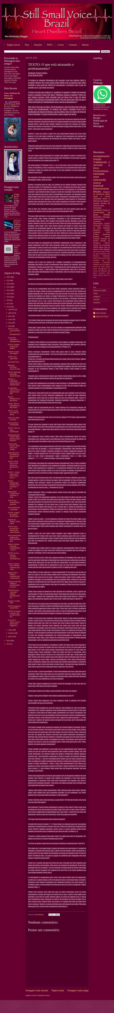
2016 (8, 307)
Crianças (96, 239)
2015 (8, 640)
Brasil (108, 273)
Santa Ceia (96, 251)
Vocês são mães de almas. (13, 418)
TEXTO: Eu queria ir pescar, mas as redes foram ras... (14, 614)
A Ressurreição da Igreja (101, 212)
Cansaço (106, 217)
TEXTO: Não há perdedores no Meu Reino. (14, 405)
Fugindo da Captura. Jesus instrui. (14, 521)
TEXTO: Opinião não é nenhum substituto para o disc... (14, 566)
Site (94, 287)
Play (27, 44)
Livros (61, 44)
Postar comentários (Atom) (40, 995)
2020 (8, 294)
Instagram (96, 296)
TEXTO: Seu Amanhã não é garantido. (14, 502)
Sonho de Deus (99, 266)
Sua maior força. (13, 362)
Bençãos (96, 236)
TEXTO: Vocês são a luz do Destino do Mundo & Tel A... (13, 465)
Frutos (101, 249)
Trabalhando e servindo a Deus (101, 165)
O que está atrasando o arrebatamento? (14, 339)
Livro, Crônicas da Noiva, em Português (12, 95)
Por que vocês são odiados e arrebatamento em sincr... (14, 584)
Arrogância (102, 273)
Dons (105, 199)
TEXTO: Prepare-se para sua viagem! (14, 346)
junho (10, 319)
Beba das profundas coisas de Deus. (14, 367)
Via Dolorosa (102, 271)
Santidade (97, 210)
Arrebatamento (101, 156)
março (10, 630)
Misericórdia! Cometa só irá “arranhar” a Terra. (13, 494)
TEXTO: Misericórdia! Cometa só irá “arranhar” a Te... (13, 484)
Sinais (95, 258)
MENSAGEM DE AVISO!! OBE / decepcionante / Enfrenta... (14, 437)
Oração (97, 159)
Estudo (107, 236)
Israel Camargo (101, 313)
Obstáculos (106, 256)
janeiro (10, 636)
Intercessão (99, 179)
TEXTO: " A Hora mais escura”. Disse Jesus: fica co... (13, 475)
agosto (10, 313)
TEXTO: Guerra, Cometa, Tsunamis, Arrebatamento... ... (14, 556)
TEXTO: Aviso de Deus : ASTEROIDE (14, 430)
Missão (97, 191)
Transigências (102, 268)
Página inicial (13, 44)
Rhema (107, 243)
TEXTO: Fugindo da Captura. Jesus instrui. (13, 514)
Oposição (100, 275)
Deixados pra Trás (101, 260)
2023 (8, 284)
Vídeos (95, 247)
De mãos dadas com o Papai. (17, 248)
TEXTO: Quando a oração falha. (14, 607)
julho (10, 316)
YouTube (96, 299)
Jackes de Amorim (102, 316)
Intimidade (98, 173)
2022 (8, 287)
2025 (8, 277)
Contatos (73, 44)
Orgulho (107, 223)
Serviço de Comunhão (101, 245)
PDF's (50, 44)
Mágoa (95, 275)
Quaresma (106, 234)
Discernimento (101, 188)
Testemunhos (98, 219)
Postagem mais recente (37, 990)
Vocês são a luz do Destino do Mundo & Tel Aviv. (13, 455)
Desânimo (96, 230)
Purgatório (96, 232)
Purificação (97, 226)
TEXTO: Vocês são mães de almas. (13, 412)
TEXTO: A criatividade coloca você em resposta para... (14, 382)
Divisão (107, 230)
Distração (106, 228)
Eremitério (97, 217)
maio (10, 323)
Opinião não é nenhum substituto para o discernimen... (14, 575)
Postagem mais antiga (77, 990)
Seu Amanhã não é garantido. (14, 508)
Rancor (107, 264)
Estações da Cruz (99, 264)
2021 (8, 290)
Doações (38, 44)
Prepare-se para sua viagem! (13, 352)
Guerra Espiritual (98, 184)
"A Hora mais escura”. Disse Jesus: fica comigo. (13, 446)
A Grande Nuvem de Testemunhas (101, 203)
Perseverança (100, 171)
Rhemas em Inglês (99, 290)
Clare (108, 232)
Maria (107, 194)
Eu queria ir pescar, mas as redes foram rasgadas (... (14, 622)
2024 (8, 280)
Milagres (107, 249)
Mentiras (95, 256)
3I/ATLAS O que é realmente (17, 222)
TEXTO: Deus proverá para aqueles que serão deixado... (14, 529)
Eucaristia (96, 262)
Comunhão (97, 221)
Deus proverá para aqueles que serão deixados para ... (14, 538)
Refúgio (107, 215)
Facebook (96, 302)
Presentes (97, 208)
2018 (8, 300)
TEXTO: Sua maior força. (13, 357)
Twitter (95, 293)
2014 (8, 644)
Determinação (98, 223)
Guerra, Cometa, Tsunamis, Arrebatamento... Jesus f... (14, 547)
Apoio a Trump (101, 196)
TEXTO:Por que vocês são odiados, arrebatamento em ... (14, 594)
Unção (103, 251)
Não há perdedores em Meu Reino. (14, 398)
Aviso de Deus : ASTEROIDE (13, 424)
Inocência (103, 253)
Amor (96, 176)
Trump (105, 210)
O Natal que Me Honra (16, 196)
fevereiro (11, 633)
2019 (8, 297)
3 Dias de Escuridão (103, 258)
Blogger (76, 1008)
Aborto (101, 247)
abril (10, 326)
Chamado (97, 199)
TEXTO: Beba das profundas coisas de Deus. (14, 374)
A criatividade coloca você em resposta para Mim (14, 390)
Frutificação (106, 262)
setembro (11, 309)
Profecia (96, 234)
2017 (8, 303)
